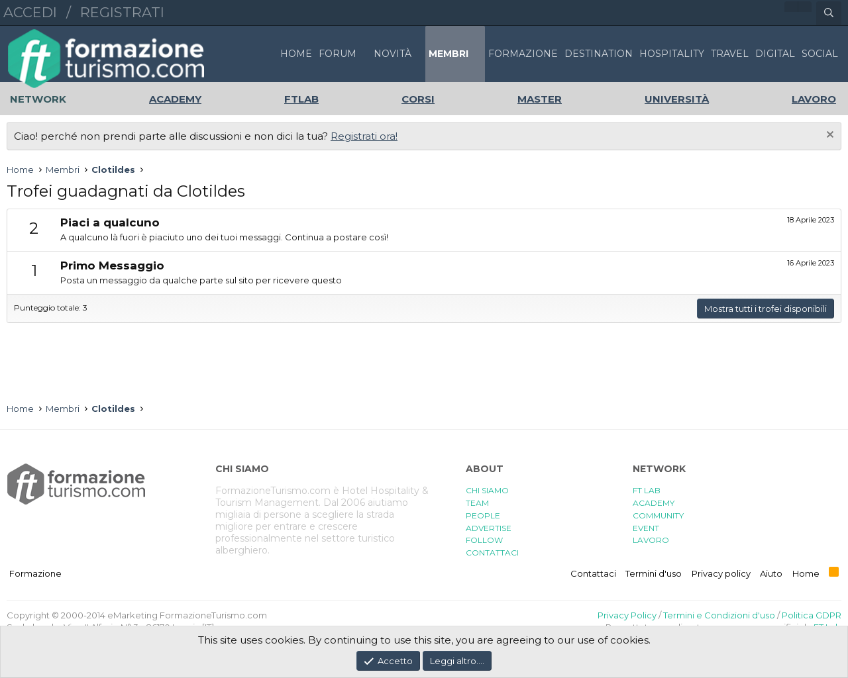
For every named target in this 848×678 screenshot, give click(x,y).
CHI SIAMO (487, 490)
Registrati (122, 12)
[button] (363, 54)
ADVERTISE (488, 528)
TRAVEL (730, 54)
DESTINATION (598, 54)
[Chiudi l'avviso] (828, 136)
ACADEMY (653, 503)
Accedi (30, 12)
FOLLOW (484, 540)
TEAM (477, 503)
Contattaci (593, 573)
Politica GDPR (811, 615)
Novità (392, 54)
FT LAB (647, 490)
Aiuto (771, 573)
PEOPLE (483, 515)
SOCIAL (820, 54)
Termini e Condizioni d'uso (719, 615)
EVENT (646, 528)
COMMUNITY (658, 515)
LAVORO (651, 540)
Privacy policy (721, 573)
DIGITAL (775, 54)
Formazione (35, 573)
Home (296, 54)
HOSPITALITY (671, 54)
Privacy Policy (627, 615)
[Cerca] (828, 13)
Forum (337, 54)
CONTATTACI (492, 552)
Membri (448, 54)
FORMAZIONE (523, 54)
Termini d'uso (653, 573)
